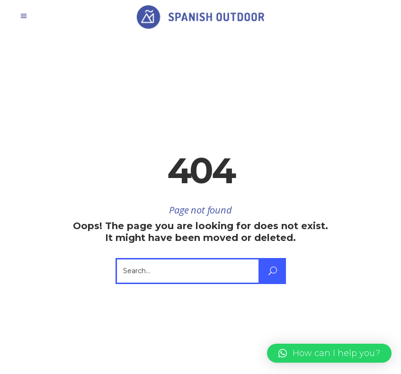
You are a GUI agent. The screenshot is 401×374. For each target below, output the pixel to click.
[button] (329, 353)
